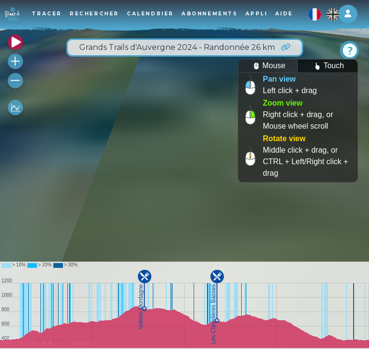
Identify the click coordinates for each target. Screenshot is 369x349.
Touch (327, 66)
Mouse (267, 66)
